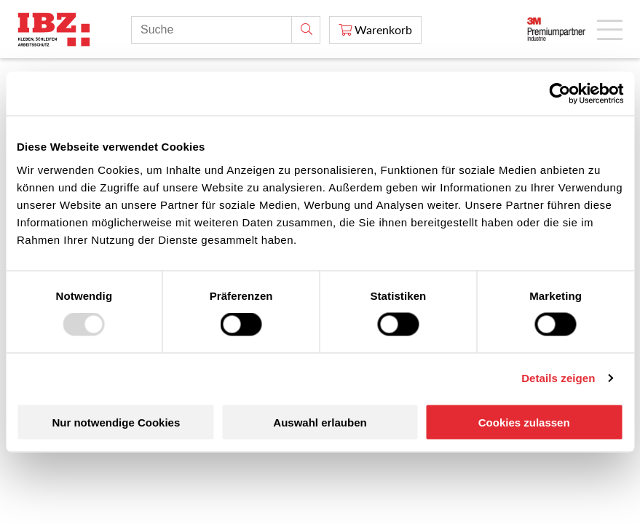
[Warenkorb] (375, 30)
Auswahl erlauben (319, 422)
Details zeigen (558, 378)
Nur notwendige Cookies (116, 422)
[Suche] (305, 30)
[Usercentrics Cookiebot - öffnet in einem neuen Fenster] (559, 94)
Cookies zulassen (524, 422)
